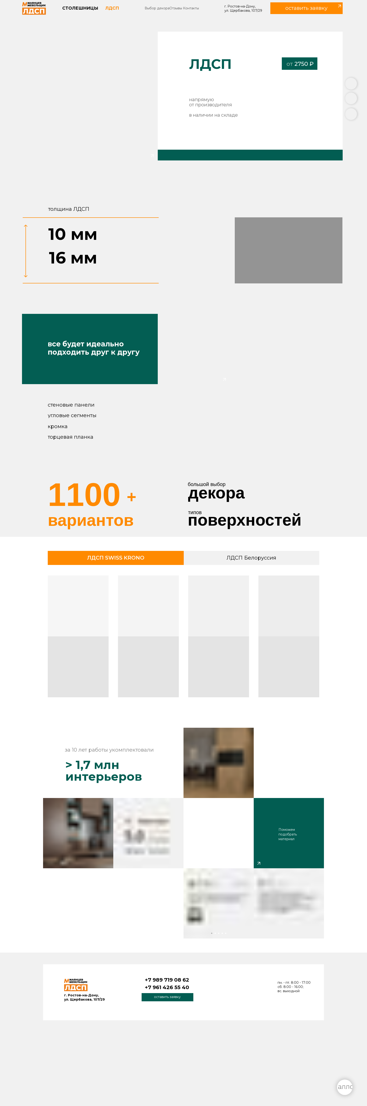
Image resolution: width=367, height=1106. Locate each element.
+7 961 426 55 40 (167, 987)
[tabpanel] (183, 638)
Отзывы (175, 8)
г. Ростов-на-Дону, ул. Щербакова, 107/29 (243, 8)
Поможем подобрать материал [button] (288, 834)
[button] (306, 8)
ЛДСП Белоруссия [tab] (251, 558)
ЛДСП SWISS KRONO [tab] (115, 558)
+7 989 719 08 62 (167, 980)
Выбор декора (157, 8)
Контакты (191, 8)
